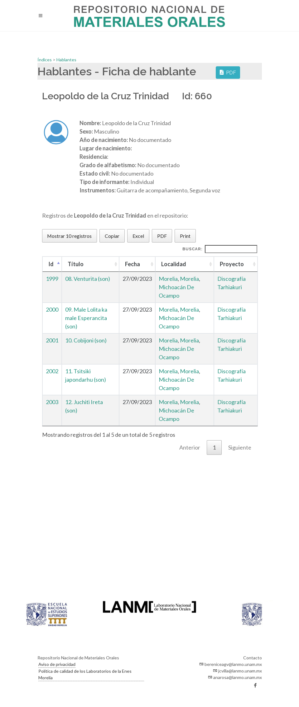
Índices (45, 59)
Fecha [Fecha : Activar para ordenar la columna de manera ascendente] (132, 264)
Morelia (168, 278)
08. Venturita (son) (87, 278)
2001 (52, 340)
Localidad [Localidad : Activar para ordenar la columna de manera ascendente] (173, 264)
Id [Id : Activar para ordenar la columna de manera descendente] (51, 264)
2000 (52, 309)
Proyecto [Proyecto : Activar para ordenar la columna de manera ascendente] (232, 264)
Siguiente (239, 447)
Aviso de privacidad (56, 664)
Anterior (189, 447)
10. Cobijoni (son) (86, 340)
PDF (228, 72)
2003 (52, 401)
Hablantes (66, 59)
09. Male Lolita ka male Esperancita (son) (86, 318)
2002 (52, 371)
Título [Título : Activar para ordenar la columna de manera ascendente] (76, 264)
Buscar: (219, 249)
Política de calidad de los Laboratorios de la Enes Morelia (85, 674)
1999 (52, 278)
